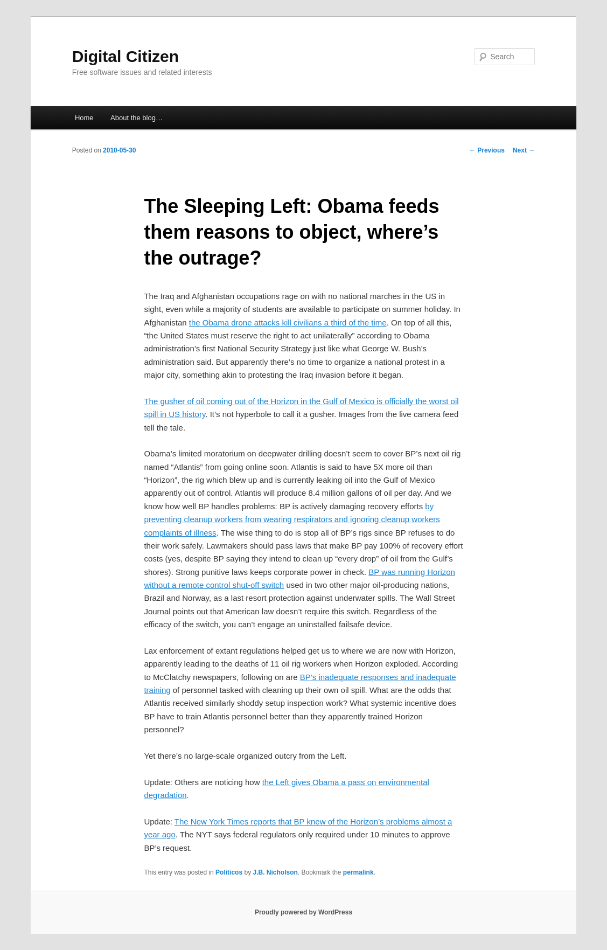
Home (84, 118)
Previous (487, 150)
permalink (358, 872)
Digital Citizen (125, 56)
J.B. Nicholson (275, 872)
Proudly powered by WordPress (303, 912)
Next (524, 150)
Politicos (228, 872)
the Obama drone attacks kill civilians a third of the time (288, 322)
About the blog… (136, 118)
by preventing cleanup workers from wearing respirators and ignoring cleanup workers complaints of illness (291, 519)
